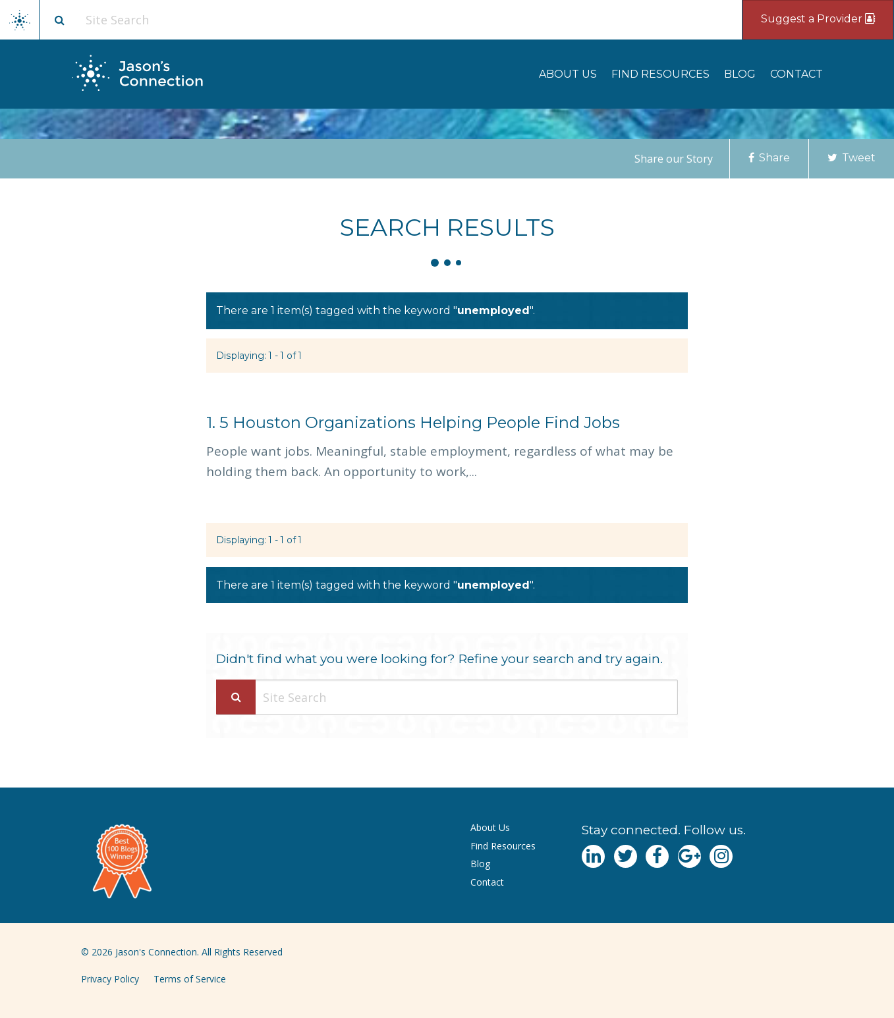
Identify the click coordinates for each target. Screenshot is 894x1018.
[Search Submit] (236, 697)
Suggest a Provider (818, 19)
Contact (796, 74)
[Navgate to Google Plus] (689, 856)
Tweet (851, 157)
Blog (740, 74)
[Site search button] (59, 20)
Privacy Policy (110, 979)
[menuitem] (568, 74)
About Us (568, 74)
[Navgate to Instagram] (721, 856)
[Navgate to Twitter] (625, 856)
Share (769, 157)
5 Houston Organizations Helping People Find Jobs (413, 422)
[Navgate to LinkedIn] (593, 856)
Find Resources (660, 74)
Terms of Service (190, 979)
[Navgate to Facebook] (657, 856)
